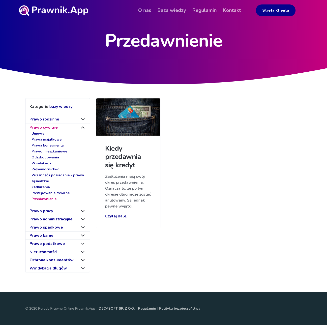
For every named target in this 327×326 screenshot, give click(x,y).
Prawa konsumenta (47, 146)
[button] (253, 7)
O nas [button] (151, 10)
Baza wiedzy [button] (178, 10)
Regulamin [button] (211, 10)
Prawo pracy (41, 212)
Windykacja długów (48, 269)
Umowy (37, 134)
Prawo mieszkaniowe (49, 152)
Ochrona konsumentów (52, 261)
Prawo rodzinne (44, 120)
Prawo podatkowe (47, 244)
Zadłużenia (40, 188)
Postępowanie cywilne (50, 194)
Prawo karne (42, 236)
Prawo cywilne (44, 128)
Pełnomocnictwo (45, 170)
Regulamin (147, 309)
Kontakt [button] (238, 10)
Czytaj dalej (116, 217)
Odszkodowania (45, 158)
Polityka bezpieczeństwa (179, 309)
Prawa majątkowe (46, 140)
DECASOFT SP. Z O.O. (117, 309)
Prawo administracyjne (51, 220)
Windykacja (41, 164)
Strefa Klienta (282, 10)
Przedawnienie (44, 200)
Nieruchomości (43, 253)
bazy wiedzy (60, 107)
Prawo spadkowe (46, 228)
